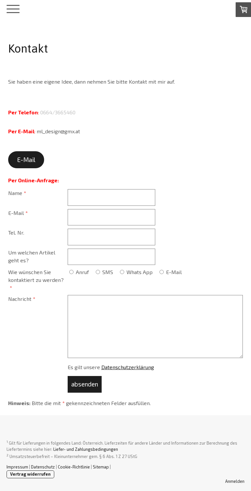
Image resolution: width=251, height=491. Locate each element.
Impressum (17, 466)
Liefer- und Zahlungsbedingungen (85, 449)
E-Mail (26, 159)
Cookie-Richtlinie (74, 466)
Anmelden (234, 481)
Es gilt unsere (111, 367)
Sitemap (101, 466)
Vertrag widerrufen (30, 474)
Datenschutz (43, 466)
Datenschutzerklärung (127, 367)
